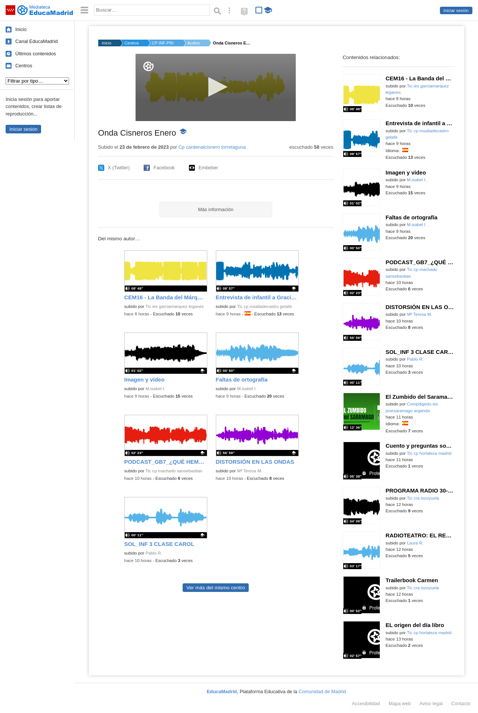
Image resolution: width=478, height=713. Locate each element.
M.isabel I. (155, 388)
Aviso (431, 703)
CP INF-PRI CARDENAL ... (163, 43)
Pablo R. (154, 553)
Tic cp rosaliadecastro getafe (264, 306)
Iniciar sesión (456, 10)
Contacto (461, 703)
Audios (193, 43)
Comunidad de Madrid (322, 691)
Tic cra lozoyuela (423, 498)
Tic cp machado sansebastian (173, 471)
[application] (216, 87)
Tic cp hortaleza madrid (429, 453)
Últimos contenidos (35, 53)
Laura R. (415, 543)
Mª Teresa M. (250, 471)
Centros (23, 65)
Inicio (21, 29)
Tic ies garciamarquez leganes (174, 306)
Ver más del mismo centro (215, 587)
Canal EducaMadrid (36, 41)
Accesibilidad (366, 703)
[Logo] (148, 66)
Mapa (400, 703)
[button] (215, 86)
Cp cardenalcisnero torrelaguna (212, 147)
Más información (215, 209)
